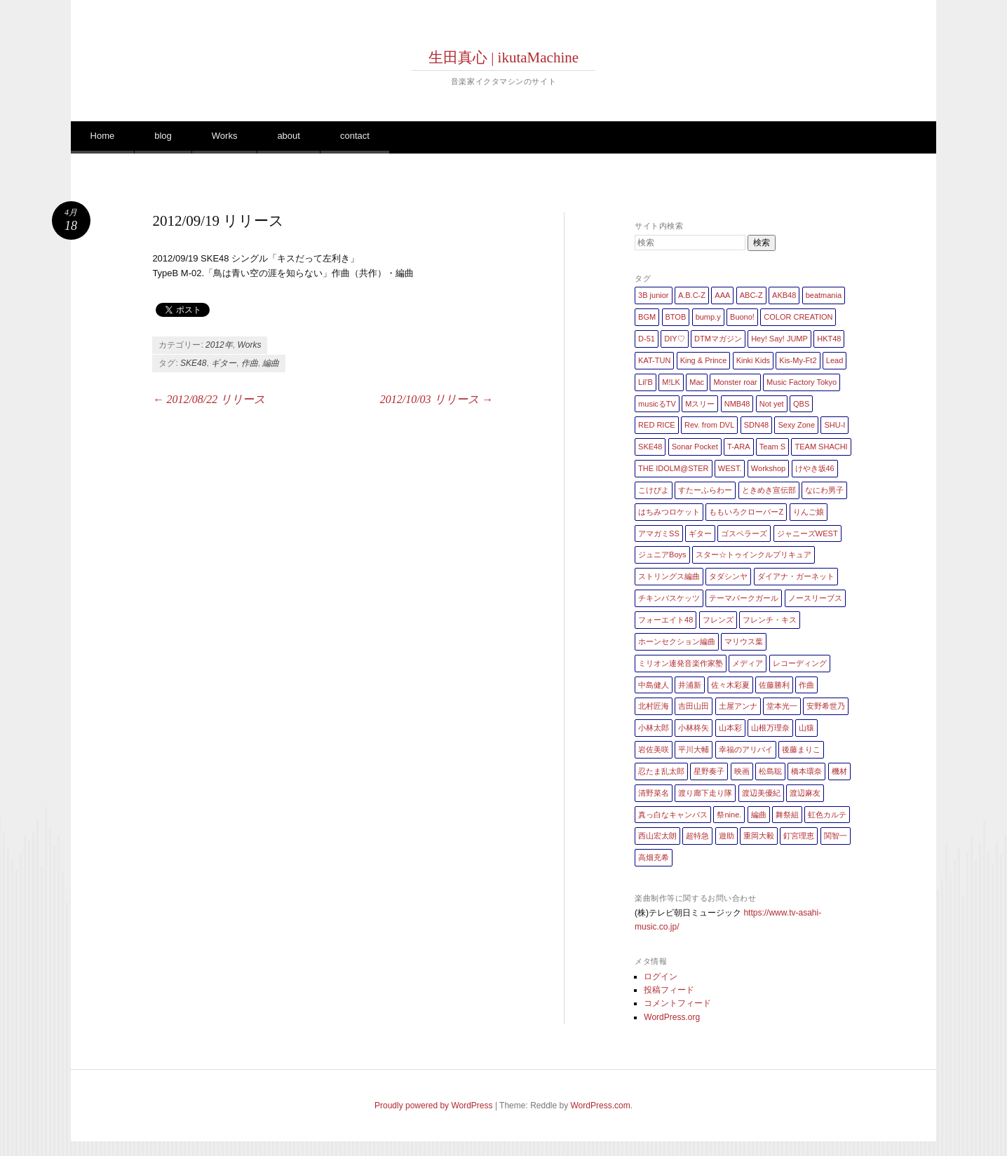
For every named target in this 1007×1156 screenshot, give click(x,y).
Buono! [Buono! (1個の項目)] (742, 317)
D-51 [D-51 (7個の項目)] (646, 338)
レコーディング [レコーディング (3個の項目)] (800, 663)
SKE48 (193, 363)
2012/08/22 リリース (208, 399)
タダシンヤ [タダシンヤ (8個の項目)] (728, 576)
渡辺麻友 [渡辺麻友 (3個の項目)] (805, 793)
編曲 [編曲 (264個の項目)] (758, 814)
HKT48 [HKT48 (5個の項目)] (829, 338)
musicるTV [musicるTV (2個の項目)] (657, 404)
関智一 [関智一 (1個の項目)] (835, 835)
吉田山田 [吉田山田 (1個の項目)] (693, 706)
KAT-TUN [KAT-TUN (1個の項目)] (654, 360)
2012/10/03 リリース (436, 399)
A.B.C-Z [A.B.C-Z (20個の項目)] (691, 295)
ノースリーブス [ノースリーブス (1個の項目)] (815, 598)
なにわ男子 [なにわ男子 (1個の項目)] (824, 490)
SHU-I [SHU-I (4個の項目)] (834, 425)
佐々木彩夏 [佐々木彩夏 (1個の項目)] (730, 685)
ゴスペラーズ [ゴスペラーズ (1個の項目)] (744, 533)
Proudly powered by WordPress (433, 1105)
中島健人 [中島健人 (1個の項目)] (653, 685)
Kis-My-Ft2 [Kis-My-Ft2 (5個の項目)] (797, 360)
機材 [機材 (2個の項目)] (839, 771)
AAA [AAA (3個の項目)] (722, 295)
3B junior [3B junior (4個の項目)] (653, 295)
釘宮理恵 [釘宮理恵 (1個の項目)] (798, 835)
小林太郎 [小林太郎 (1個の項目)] (653, 727)
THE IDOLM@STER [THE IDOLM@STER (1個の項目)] (673, 468)
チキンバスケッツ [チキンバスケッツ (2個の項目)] (669, 598)
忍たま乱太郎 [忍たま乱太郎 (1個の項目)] (661, 771)
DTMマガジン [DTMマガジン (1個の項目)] (718, 338)
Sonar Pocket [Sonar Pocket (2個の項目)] (695, 446)
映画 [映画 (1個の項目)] (742, 771)
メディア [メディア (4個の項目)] (747, 663)
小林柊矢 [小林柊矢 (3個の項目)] (693, 727)
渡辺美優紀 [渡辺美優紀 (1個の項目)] (761, 793)
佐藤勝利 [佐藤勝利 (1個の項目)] (774, 685)
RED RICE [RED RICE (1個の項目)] (656, 425)
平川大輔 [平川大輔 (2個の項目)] (693, 749)
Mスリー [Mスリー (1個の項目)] (700, 404)
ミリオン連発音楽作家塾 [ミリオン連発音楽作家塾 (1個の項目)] (680, 663)
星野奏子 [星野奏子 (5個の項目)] (709, 771)
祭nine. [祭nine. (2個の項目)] (729, 814)
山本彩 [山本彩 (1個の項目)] (730, 727)
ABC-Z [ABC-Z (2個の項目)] (751, 295)
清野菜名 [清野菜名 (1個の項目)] (653, 793)
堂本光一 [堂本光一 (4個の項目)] (781, 706)
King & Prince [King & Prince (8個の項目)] (703, 360)
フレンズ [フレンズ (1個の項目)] (718, 620)
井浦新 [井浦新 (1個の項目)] (689, 685)
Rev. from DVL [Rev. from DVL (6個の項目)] (709, 425)
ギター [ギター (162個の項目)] (700, 533)
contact (355, 135)
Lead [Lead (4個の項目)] (834, 360)
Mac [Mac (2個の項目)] (696, 382)
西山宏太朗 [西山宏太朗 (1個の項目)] (657, 835)
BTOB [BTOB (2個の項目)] (676, 317)
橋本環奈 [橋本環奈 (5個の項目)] (806, 771)
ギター (223, 363)
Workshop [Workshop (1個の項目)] (768, 468)
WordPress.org (672, 1017)
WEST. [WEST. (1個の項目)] (730, 468)
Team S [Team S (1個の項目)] (772, 446)
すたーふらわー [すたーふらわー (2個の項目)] (705, 490)
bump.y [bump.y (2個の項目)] (708, 317)
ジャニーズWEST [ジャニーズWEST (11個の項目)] (807, 533)
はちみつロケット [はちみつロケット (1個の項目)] (669, 512)
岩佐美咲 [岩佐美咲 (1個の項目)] (653, 749)
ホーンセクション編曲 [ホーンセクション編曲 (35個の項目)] (676, 641)
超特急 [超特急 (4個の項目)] (697, 835)
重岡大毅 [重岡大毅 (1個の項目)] (758, 835)
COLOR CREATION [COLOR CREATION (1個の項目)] (798, 317)
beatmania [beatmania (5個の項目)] (824, 295)
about (288, 135)
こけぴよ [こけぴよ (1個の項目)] (653, 490)
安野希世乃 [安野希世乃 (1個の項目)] (825, 706)
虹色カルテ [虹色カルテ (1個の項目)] (827, 814)
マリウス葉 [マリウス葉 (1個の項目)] (743, 641)
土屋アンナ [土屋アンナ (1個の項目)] (738, 706)
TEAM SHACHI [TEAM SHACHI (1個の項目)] (821, 446)
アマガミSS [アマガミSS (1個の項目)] (659, 533)
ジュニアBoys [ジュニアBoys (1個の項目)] (662, 554)
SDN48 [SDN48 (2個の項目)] (756, 425)
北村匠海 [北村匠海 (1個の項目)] (653, 706)
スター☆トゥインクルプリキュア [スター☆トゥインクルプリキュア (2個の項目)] (753, 554)
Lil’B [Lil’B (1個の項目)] (645, 382)
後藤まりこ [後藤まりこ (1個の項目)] (801, 749)
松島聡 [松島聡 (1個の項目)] (770, 771)
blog (163, 135)
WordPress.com (600, 1105)
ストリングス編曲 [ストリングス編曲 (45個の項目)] (669, 576)
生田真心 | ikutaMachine (503, 57)
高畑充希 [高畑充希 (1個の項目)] (653, 857)
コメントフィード (677, 1003)
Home (102, 135)
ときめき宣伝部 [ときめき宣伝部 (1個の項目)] (769, 490)
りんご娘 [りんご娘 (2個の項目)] (808, 512)
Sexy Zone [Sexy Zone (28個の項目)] (796, 425)
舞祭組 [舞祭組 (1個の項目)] (787, 814)
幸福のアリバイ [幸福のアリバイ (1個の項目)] (746, 749)
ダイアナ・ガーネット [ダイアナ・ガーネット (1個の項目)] (795, 576)
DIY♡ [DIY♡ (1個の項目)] (674, 338)
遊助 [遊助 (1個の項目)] (726, 835)
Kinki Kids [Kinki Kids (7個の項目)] (753, 360)
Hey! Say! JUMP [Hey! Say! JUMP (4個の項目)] (779, 338)
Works (225, 135)
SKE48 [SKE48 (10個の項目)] (650, 446)
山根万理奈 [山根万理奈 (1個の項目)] (770, 727)
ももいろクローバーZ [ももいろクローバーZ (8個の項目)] (746, 512)
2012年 (219, 345)
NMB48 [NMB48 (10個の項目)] (737, 404)
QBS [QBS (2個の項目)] (801, 404)
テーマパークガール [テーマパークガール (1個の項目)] (743, 598)
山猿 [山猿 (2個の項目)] (806, 727)
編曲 (270, 363)
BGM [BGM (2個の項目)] (647, 317)
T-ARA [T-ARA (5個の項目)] (738, 446)
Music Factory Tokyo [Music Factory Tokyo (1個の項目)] (801, 382)
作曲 (249, 363)
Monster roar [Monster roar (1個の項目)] (735, 382)
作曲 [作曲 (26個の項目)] (806, 685)
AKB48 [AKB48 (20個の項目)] (784, 295)
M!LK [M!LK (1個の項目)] (671, 382)
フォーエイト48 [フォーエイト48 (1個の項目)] (665, 620)
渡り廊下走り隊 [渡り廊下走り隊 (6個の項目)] (705, 793)
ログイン (660, 976)
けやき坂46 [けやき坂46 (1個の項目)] (814, 468)
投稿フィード (669, 990)
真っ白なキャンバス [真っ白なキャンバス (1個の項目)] (673, 814)
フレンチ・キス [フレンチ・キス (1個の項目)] (770, 620)
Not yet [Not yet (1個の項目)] (771, 404)
